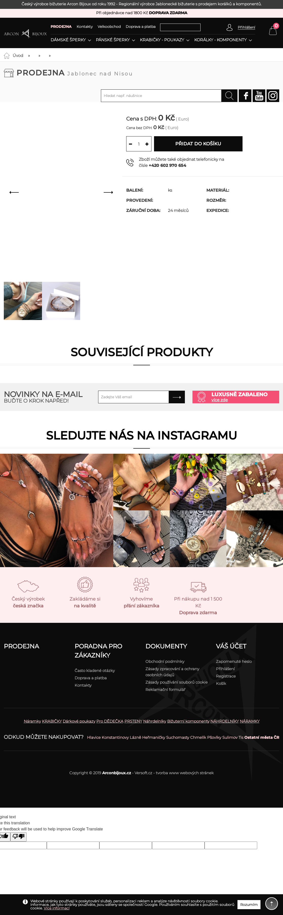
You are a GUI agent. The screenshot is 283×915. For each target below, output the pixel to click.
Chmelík (198, 737)
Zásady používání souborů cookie (176, 682)
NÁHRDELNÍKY (224, 721)
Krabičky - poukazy (162, 40)
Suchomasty (177, 737)
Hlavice (94, 737)
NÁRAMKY (249, 721)
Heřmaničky (153, 737)
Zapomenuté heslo (234, 661)
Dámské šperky (68, 40)
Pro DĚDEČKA (109, 721)
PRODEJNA (61, 26)
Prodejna (74, 72)
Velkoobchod (109, 26)
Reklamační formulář (165, 689)
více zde (219, 399)
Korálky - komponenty (220, 40)
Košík (221, 683)
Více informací (57, 908)
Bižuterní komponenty (188, 721)
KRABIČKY (52, 721)
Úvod (18, 55)
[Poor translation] (18, 837)
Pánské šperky (113, 40)
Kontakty (85, 26)
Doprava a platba (141, 26)
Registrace (226, 676)
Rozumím (249, 904)
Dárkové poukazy (79, 721)
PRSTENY (133, 721)
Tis (240, 737)
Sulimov (229, 737)
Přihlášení (225, 668)
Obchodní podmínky (164, 661)
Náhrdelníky (154, 721)
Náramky (32, 721)
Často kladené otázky (95, 670)
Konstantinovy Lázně (121, 737)
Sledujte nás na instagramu (141, 435)
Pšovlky (214, 737)
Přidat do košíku (198, 144)
